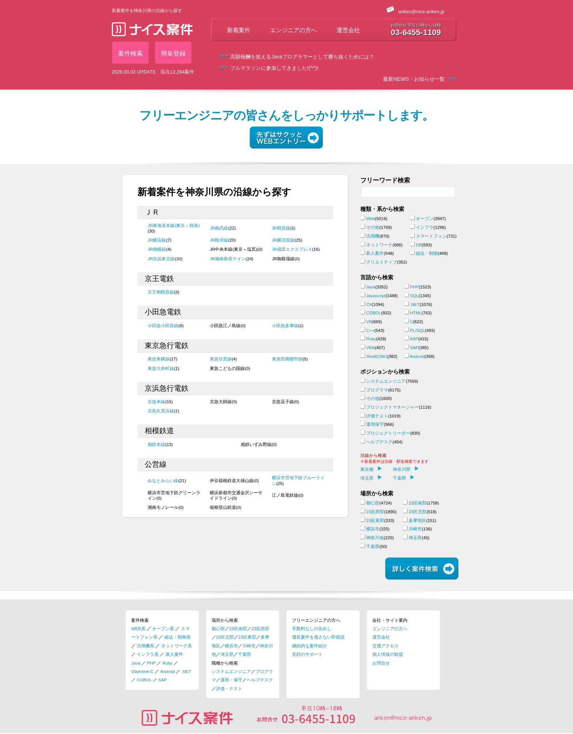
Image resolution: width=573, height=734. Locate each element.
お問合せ (381, 663)
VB (369, 321)
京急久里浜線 (161, 410)
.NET (415, 304)
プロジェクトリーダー (388, 433)
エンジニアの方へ (293, 30)
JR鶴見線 (281, 228)
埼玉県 (371, 478)
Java (370, 286)
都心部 (372, 502)
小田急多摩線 (285, 325)
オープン (424, 218)
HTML (416, 312)
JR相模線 (157, 249)
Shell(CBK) (376, 356)
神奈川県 (406, 469)
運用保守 (375, 424)
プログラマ (377, 389)
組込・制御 (427, 253)
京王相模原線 (161, 292)
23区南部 (417, 502)
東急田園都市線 (287, 358)
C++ (370, 330)
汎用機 (372, 236)
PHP (414, 286)
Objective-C (142, 671)
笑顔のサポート (307, 654)
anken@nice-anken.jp (415, 11)
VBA (370, 347)
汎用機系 (145, 645)
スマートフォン (431, 236)
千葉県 (403, 478)
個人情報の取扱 (387, 654)
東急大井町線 (161, 368)
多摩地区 (417, 520)
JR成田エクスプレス (292, 249)
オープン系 (163, 628)
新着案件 (238, 30)
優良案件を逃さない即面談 (318, 637)
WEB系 (138, 628)
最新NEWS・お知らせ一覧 (414, 79)
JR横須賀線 (283, 240)
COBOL (373, 312)
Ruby (371, 338)
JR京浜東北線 (161, 258)
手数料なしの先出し (311, 628)
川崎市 (415, 528)
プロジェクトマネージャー (392, 407)
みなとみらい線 (163, 480)
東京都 (371, 469)
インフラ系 (148, 654)
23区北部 (417, 511)
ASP (414, 338)
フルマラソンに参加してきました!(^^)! (274, 68)
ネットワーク (379, 244)
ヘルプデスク (379, 441)
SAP (414, 347)
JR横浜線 (157, 240)
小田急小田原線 (163, 325)
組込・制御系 (177, 637)
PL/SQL (417, 330)
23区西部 (375, 511)
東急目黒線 (221, 358)
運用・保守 (231, 679)
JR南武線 (219, 228)
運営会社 (348, 30)
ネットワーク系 (176, 645)
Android (417, 356)
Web (370, 218)
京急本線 (156, 401)
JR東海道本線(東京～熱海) (174, 225)
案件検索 (130, 53)
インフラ (424, 227)
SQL (414, 295)
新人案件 (375, 253)
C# (369, 304)
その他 (372, 227)
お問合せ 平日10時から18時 (416, 25)
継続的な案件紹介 (309, 645)
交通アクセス (385, 645)
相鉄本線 (156, 444)
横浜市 (372, 528)
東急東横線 (159, 358)
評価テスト (377, 415)
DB (419, 244)
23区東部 (375, 520)
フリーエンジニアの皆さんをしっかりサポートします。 (286, 115)
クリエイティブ (381, 262)
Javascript (376, 295)
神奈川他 (375, 537)
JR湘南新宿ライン (228, 258)
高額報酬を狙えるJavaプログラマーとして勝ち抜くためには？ (302, 57)
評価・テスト (229, 688)
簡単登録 (173, 53)
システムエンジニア (386, 381)
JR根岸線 (219, 240)
